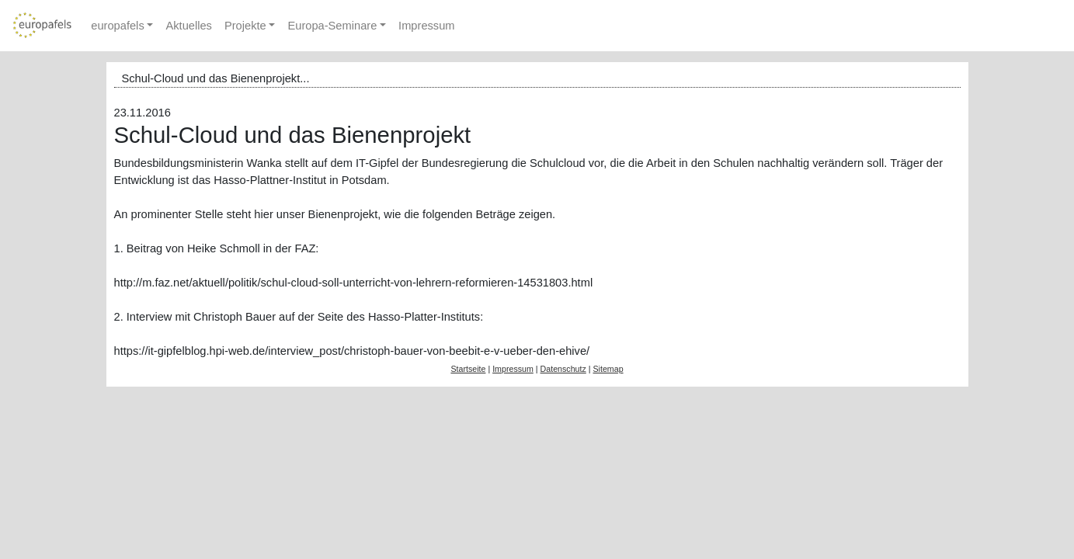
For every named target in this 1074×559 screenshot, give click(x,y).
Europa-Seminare (332, 25)
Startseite (467, 368)
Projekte (245, 25)
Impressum (426, 25)
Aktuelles (188, 25)
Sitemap (608, 368)
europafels (117, 25)
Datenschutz (563, 368)
